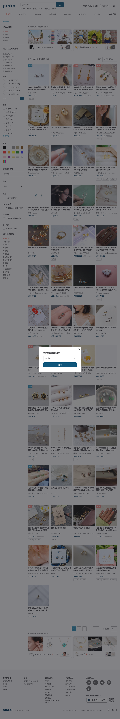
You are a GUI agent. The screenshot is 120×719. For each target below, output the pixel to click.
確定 (60, 365)
